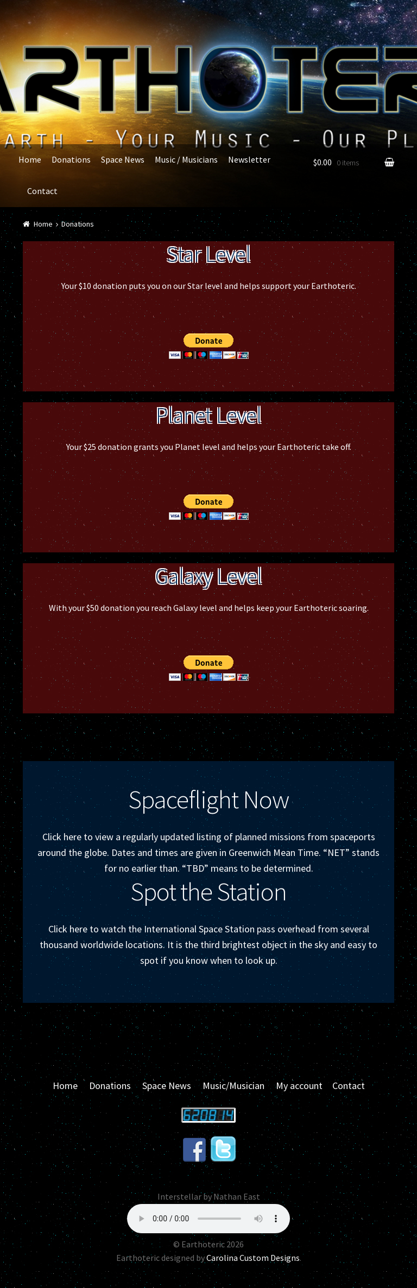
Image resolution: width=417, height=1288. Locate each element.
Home (29, 159)
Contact (42, 190)
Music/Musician (233, 1085)
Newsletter (249, 159)
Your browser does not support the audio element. (208, 1218)
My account (299, 1085)
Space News (122, 159)
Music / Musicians (186, 159)
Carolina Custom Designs (253, 1257)
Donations (71, 159)
